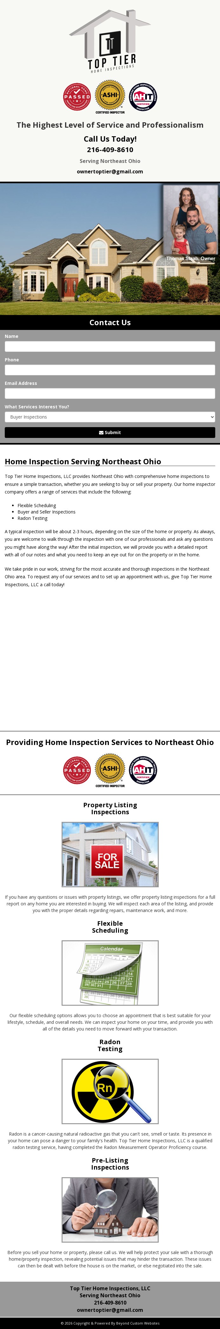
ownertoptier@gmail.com (110, 171)
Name (11, 336)
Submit (110, 432)
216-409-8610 (110, 149)
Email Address (21, 383)
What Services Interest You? (37, 407)
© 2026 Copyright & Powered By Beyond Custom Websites (110, 1323)
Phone (12, 360)
